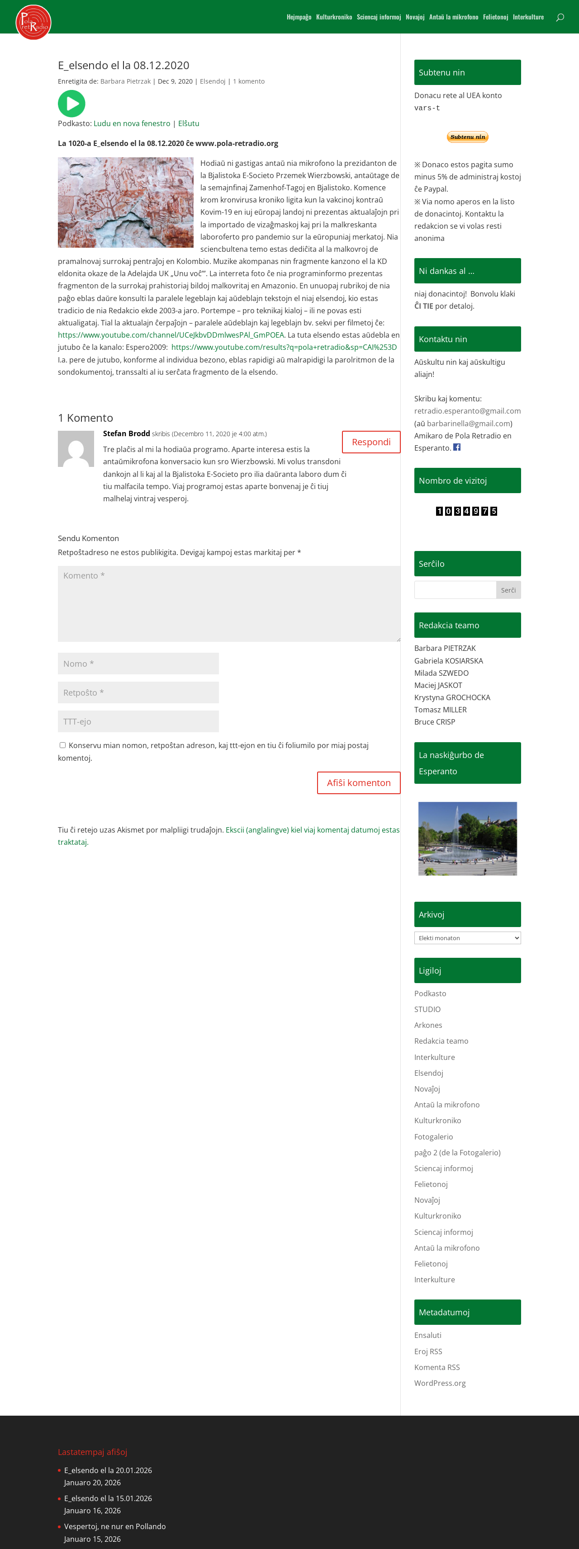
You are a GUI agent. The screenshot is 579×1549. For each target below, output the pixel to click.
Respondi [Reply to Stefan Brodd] (371, 442)
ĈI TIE (423, 306)
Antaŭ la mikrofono (454, 17)
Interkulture (528, 17)
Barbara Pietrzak (125, 81)
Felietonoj (495, 17)
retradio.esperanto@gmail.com (467, 411)
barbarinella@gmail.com (468, 423)
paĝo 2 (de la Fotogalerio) (457, 1153)
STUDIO (427, 1009)
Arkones (428, 1025)
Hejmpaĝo (299, 17)
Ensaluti (427, 1335)
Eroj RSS (428, 1351)
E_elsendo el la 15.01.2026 (108, 1498)
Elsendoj (213, 81)
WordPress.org (440, 1383)
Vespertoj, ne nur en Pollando (115, 1526)
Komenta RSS (437, 1367)
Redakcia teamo (441, 1041)
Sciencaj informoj (379, 17)
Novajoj (415, 17)
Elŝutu (188, 123)
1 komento (249, 81)
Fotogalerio (433, 1137)
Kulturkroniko (334, 17)
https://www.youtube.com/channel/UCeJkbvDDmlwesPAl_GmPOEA (171, 335)
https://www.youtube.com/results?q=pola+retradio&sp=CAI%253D (284, 347)
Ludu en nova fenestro (132, 123)
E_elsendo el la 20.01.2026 (108, 1470)
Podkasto (430, 993)
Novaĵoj (427, 1089)
